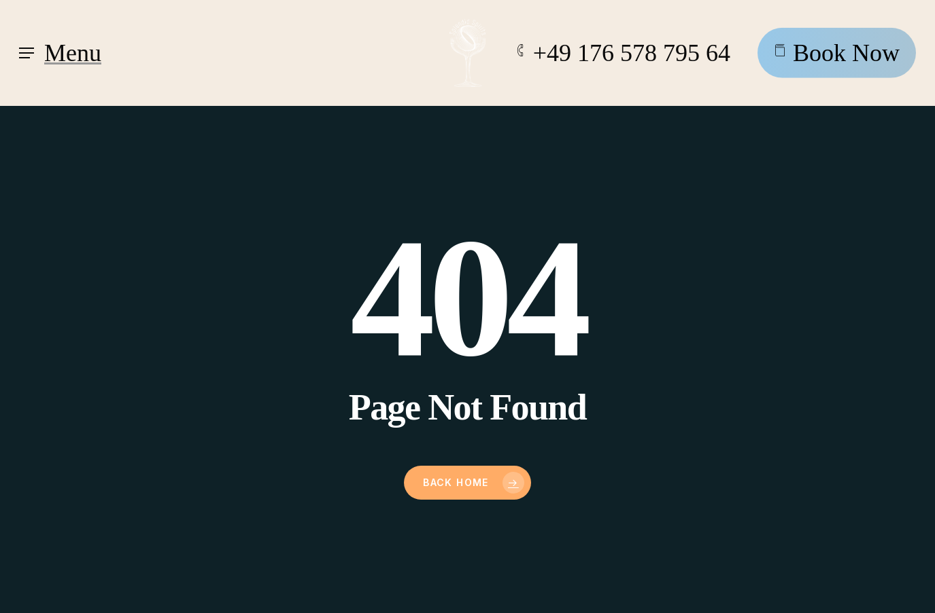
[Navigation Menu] (60, 53)
